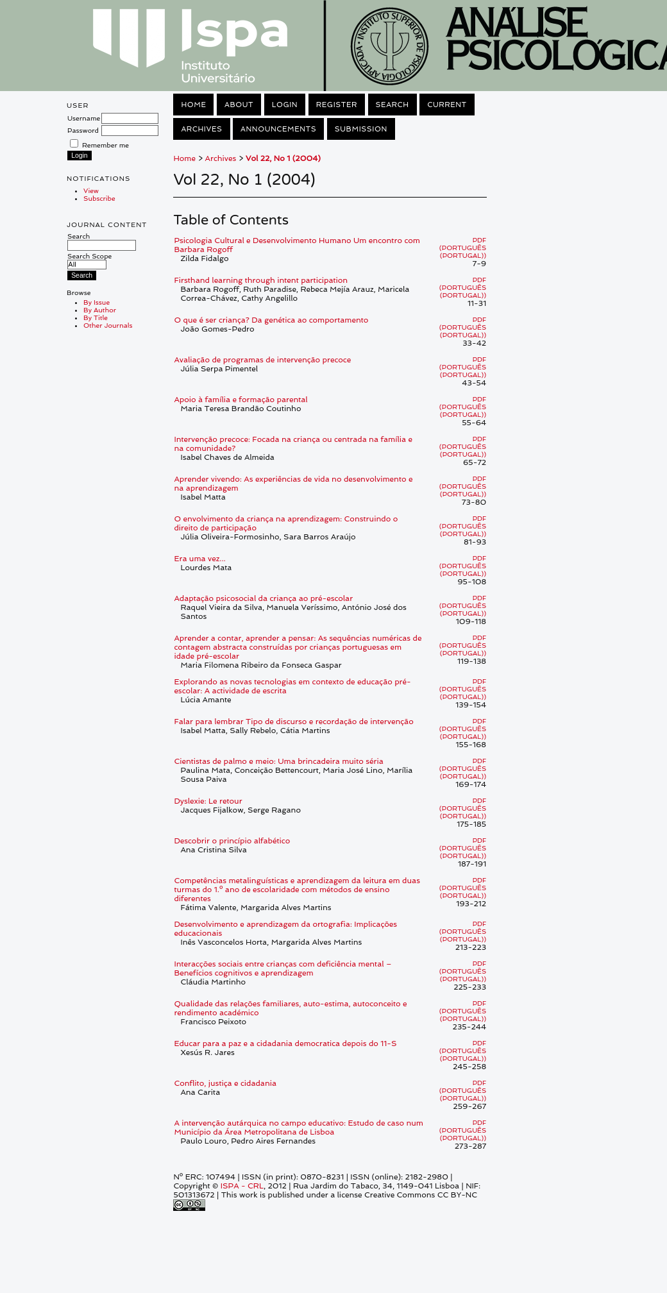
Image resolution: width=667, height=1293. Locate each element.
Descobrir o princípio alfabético (232, 840)
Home (193, 104)
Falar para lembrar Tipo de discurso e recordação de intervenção (293, 721)
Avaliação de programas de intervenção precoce (262, 359)
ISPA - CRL (242, 1185)
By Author (99, 310)
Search (101, 240)
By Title (95, 317)
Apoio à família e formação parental (240, 399)
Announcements (278, 128)
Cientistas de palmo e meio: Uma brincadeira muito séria (278, 761)
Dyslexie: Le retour (208, 801)
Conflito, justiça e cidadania (225, 1083)
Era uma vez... (199, 558)
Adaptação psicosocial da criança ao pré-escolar (263, 598)
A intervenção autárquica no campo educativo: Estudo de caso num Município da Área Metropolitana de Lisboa (298, 1128)
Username (83, 118)
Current (447, 104)
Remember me (105, 145)
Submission (361, 128)
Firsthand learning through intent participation (261, 280)
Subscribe (99, 198)
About (238, 104)
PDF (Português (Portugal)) (462, 247)
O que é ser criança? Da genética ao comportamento (271, 320)
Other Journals (108, 325)
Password (83, 130)
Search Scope (89, 260)
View (91, 190)
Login (285, 104)
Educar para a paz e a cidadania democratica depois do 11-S (285, 1043)
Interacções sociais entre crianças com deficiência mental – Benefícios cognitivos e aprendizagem (283, 968)
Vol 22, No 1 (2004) (283, 158)
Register (336, 104)
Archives (201, 128)
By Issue (96, 302)
